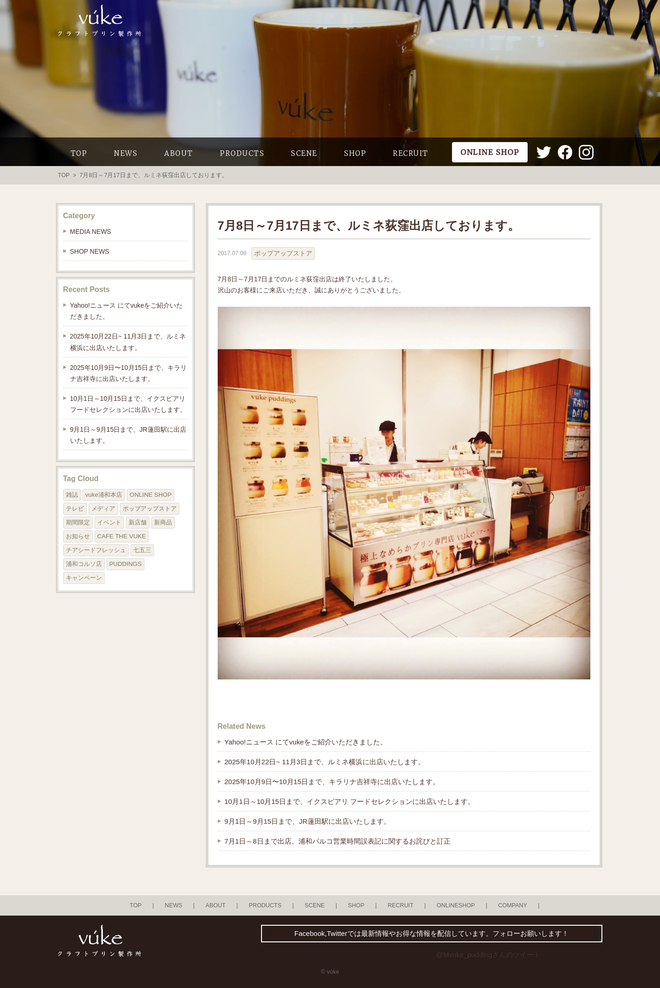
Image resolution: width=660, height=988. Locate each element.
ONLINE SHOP (151, 494)
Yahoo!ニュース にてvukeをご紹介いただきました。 (306, 742)
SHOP (355, 153)
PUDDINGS (125, 563)
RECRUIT (410, 153)
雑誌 (72, 494)
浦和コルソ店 (84, 563)
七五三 (142, 550)
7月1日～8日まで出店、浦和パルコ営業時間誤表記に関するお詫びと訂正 (338, 841)
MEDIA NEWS (90, 231)
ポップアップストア (283, 253)
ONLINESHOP (456, 905)
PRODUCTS (242, 153)
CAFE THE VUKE (121, 536)
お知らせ (78, 536)
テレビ (75, 508)
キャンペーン (84, 577)
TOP (79, 153)
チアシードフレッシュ (96, 550)
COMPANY (512, 905)
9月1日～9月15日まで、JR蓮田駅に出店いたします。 (308, 821)
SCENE (304, 153)
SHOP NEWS (89, 251)
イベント (109, 522)
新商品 (163, 522)
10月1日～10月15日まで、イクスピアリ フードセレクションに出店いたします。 (350, 801)
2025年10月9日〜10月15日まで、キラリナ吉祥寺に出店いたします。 (332, 782)
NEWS (125, 153)
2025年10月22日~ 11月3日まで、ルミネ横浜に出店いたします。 (325, 762)
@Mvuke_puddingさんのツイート (488, 954)
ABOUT (178, 153)
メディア (103, 508)
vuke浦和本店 (103, 494)
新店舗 (138, 522)
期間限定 (78, 522)
